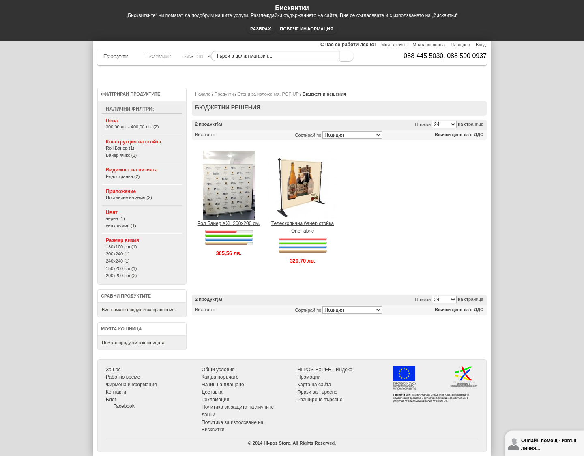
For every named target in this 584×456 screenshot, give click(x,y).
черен (112, 218)
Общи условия (218, 370)
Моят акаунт (394, 44)
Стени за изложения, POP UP (268, 94)
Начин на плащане (223, 384)
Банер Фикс (118, 155)
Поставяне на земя (125, 197)
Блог (111, 399)
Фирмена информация (131, 384)
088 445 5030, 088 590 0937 (445, 55)
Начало (202, 94)
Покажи (423, 124)
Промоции (308, 377)
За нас (113, 370)
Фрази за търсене (317, 392)
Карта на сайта (314, 384)
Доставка (212, 392)
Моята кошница (428, 44)
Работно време (123, 377)
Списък (230, 134)
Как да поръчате (220, 377)
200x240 (114, 253)
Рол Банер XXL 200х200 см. (229, 223)
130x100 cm (118, 246)
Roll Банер (117, 148)
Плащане (460, 44)
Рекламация (215, 399)
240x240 (114, 261)
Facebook (124, 406)
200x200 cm (118, 275)
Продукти (224, 94)
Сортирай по (308, 135)
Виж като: (205, 134)
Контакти (116, 392)
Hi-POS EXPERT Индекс (324, 370)
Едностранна (119, 176)
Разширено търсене (320, 399)
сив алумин (117, 225)
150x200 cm (118, 268)
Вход (481, 44)
